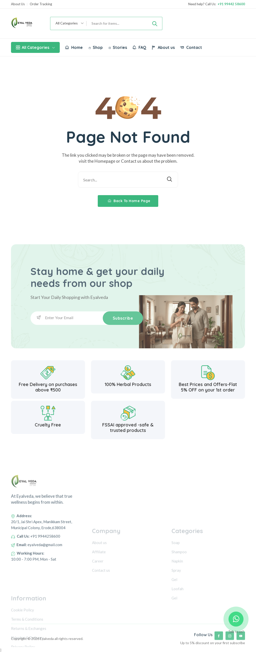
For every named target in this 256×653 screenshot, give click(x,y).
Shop (96, 47)
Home (74, 47)
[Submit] (155, 23)
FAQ (139, 47)
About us (163, 47)
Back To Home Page (129, 201)
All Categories (35, 47)
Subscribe (123, 318)
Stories (118, 47)
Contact (191, 47)
